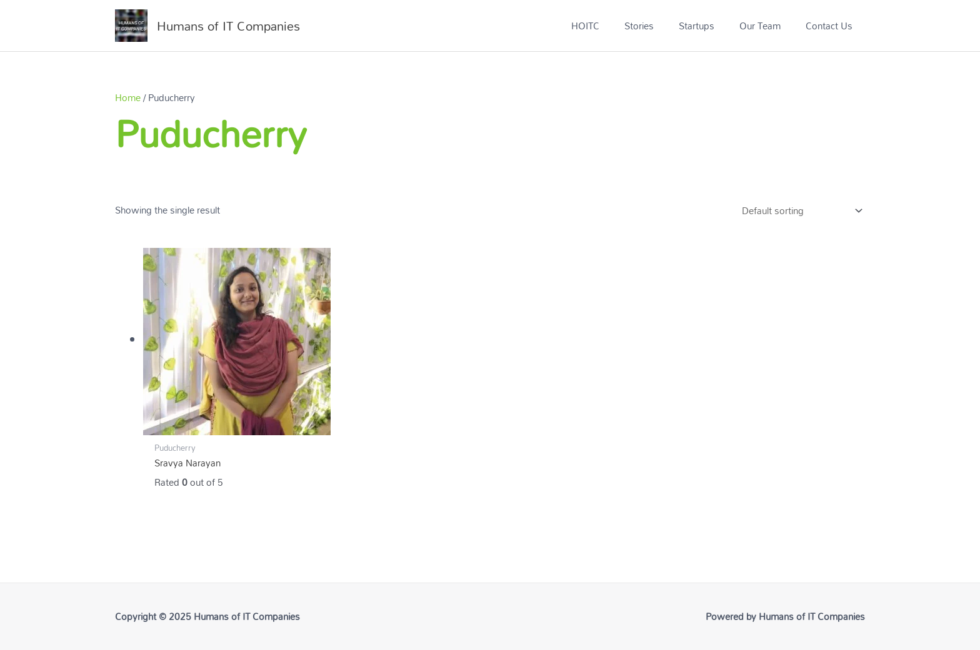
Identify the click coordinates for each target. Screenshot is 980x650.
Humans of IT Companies (228, 25)
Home (128, 97)
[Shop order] (799, 211)
